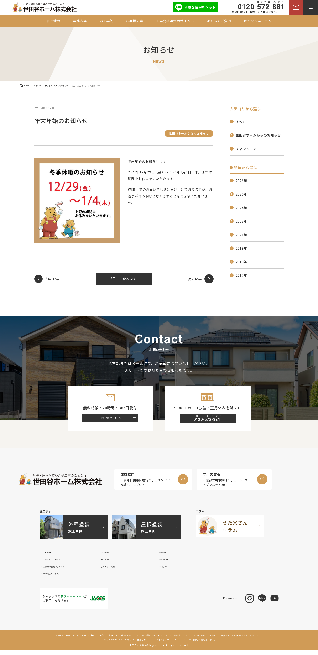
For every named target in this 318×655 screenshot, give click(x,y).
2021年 (241, 234)
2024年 (241, 207)
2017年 (241, 275)
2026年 (241, 180)
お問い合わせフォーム (114, 420)
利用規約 (193, 644)
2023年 (241, 221)
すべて (241, 121)
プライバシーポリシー (176, 644)
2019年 (241, 248)
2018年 (241, 261)
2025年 (241, 194)
